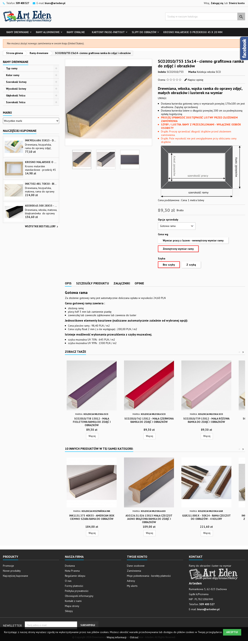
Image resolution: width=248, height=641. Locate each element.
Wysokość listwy (16, 88)
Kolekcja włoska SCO (209, 72)
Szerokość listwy (16, 82)
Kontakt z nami (73, 601)
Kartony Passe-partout (108, 32)
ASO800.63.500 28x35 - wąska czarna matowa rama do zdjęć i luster (41, 205)
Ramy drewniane (17, 32)
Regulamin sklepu (75, 576)
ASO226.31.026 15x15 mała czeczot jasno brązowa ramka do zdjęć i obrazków (149, 519)
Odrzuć (134, 637)
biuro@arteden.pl (55, 3)
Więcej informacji (117, 637)
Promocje (8, 565)
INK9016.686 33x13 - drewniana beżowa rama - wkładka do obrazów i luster (41, 140)
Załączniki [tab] (122, 283)
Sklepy (69, 611)
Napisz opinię (195, 80)
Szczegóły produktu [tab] (92, 283)
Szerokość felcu (15, 102)
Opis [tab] (68, 283)
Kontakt (196, 557)
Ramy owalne (76, 32)
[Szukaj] (205, 16)
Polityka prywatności (76, 591)
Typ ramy (11, 68)
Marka (192, 72)
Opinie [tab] (139, 283)
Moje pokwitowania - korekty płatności (149, 576)
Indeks (162, 72)
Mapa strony (72, 606)
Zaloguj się (217, 3)
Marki (7, 112)
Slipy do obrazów (144, 32)
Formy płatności (74, 586)
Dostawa (70, 565)
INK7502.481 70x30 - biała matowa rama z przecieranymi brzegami (41, 183)
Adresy (131, 581)
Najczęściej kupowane (15, 576)
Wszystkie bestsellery (42, 226)
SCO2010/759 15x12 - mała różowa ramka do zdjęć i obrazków (206, 420)
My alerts (132, 586)
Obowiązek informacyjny (79, 596)
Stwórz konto (237, 3)
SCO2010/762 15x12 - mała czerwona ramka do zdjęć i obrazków (149, 420)
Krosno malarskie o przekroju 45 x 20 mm (192, 32)
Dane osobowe (136, 565)
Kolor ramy (12, 75)
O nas (68, 581)
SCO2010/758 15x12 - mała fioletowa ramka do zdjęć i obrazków (92, 422)
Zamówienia (134, 570)
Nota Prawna (72, 570)
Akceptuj (232, 632)
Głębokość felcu (15, 95)
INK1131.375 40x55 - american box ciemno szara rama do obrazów (91, 517)
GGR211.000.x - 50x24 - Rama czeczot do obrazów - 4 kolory (206, 517)
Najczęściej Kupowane (19, 131)
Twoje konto (137, 557)
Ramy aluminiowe (48, 32)
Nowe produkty (12, 570)
